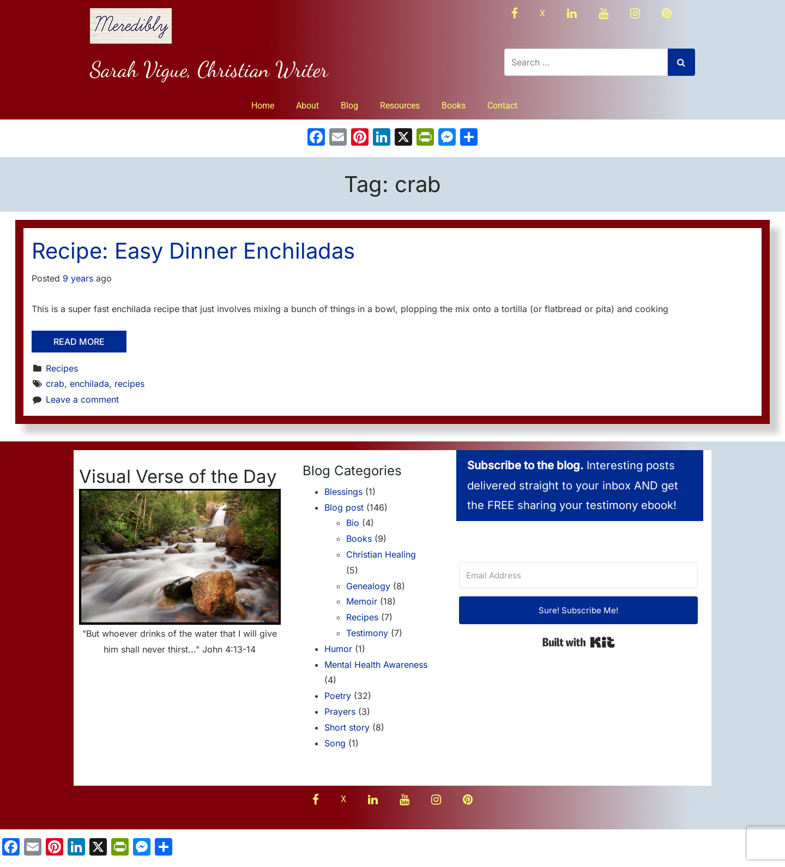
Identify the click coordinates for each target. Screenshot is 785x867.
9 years (78, 278)
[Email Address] (578, 575)
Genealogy (368, 586)
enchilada (89, 383)
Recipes (62, 368)
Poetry (337, 695)
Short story (347, 727)
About (307, 105)
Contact (502, 105)
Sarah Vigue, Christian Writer (209, 69)
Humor (338, 648)
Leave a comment (82, 399)
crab (55, 383)
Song (335, 743)
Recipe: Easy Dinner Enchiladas (193, 250)
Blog (349, 105)
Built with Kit (578, 642)
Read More (79, 341)
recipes (129, 383)
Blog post (344, 507)
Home (262, 105)
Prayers (339, 711)
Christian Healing (381, 554)
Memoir (361, 601)
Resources (400, 105)
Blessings (343, 491)
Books (454, 105)
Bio (352, 522)
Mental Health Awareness (375, 664)
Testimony (367, 632)
